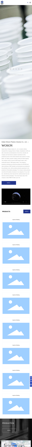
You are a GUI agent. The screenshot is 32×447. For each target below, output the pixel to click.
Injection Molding (16, 219)
